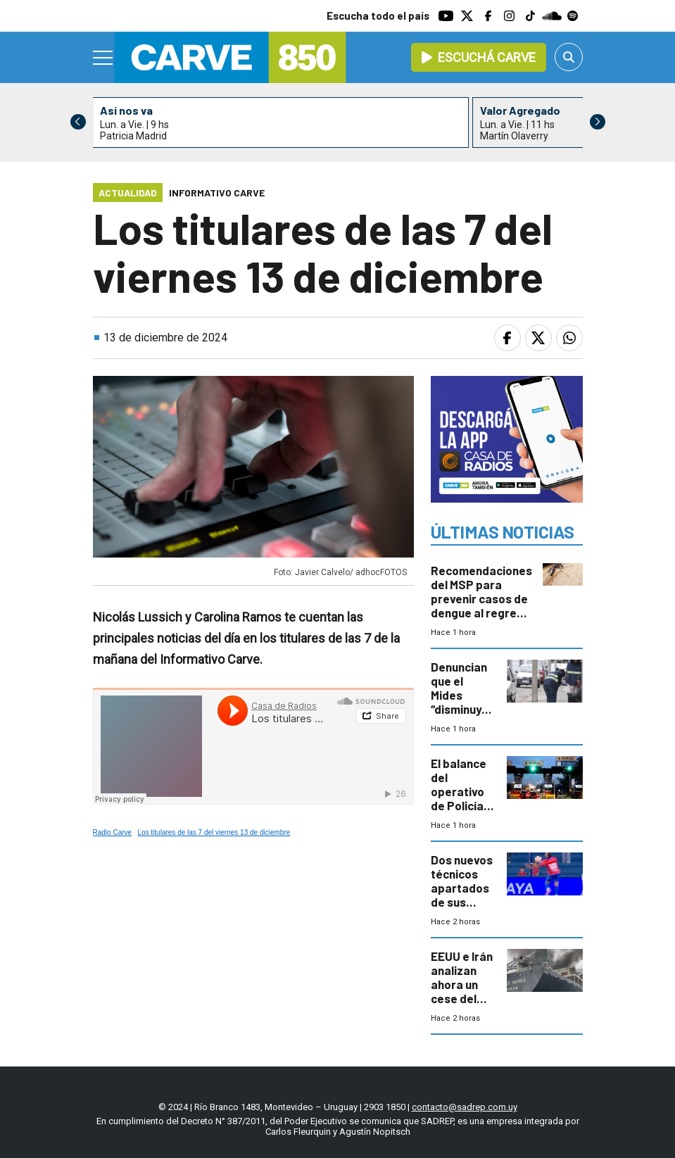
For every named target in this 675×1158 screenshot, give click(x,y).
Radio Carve (112, 832)
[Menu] (103, 58)
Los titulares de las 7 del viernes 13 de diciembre (213, 832)
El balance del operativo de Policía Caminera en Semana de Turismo (461, 805)
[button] (597, 122)
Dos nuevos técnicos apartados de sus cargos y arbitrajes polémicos (462, 901)
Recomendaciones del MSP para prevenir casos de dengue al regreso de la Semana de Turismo (481, 605)
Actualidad (128, 193)
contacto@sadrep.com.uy (464, 1107)
